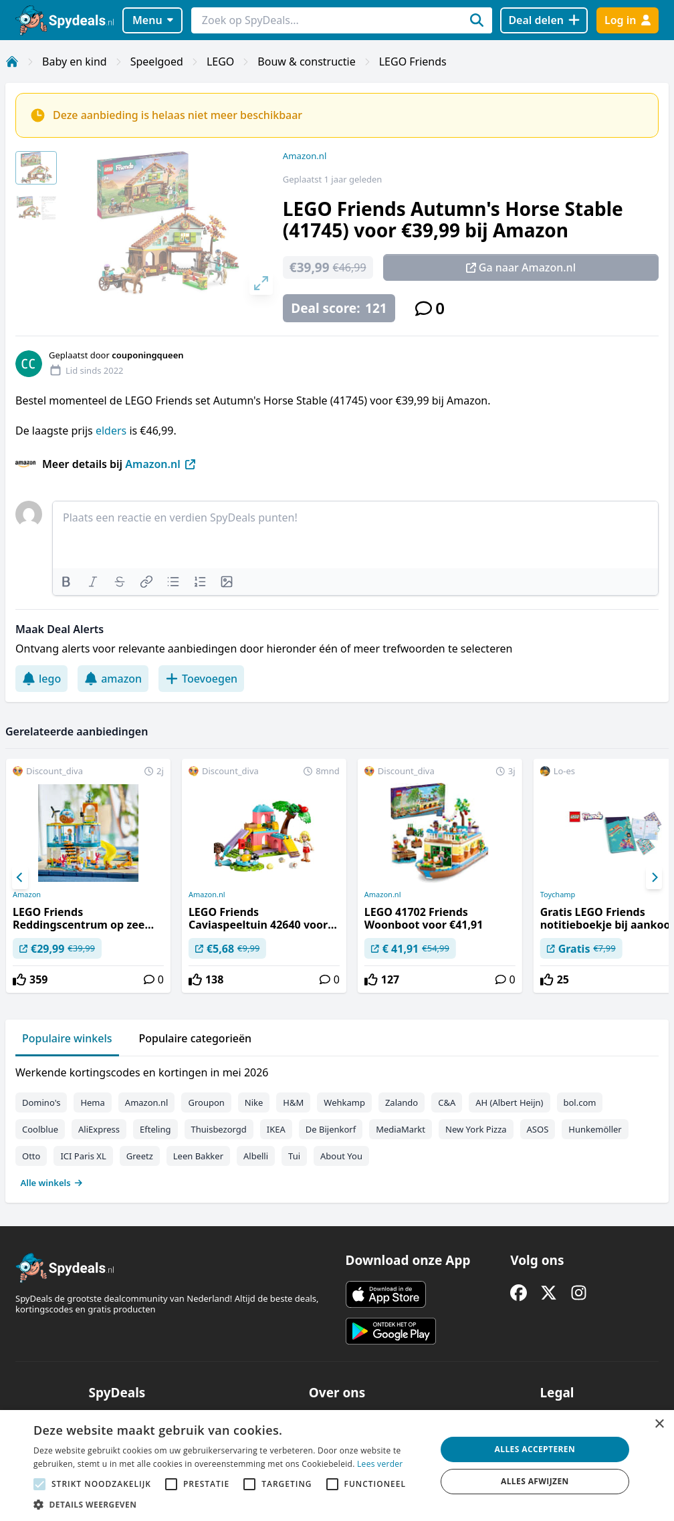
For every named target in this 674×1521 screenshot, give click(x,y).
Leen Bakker (198, 1156)
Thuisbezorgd (219, 1129)
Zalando (401, 1102)
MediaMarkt (400, 1129)
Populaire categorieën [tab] (195, 1038)
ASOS (538, 1129)
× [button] (659, 1424)
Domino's (41, 1102)
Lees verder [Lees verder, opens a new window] (380, 1464)
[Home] (12, 61)
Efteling (155, 1129)
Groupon (206, 1102)
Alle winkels (52, 1183)
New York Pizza (476, 1129)
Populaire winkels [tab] (67, 1038)
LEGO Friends (413, 61)
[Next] (654, 877)
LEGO (220, 61)
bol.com (580, 1102)
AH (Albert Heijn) (509, 1102)
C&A (446, 1102)
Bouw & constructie (306, 61)
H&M (293, 1102)
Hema (92, 1102)
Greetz (139, 1156)
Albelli (255, 1156)
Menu (152, 20)
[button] (228, 1504)
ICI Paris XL (83, 1156)
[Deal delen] (544, 20)
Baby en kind (74, 61)
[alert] (337, 1465)
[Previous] (20, 877)
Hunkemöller (594, 1129)
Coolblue (40, 1129)
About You (341, 1156)
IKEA (276, 1129)
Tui (294, 1156)
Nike (254, 1102)
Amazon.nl (305, 155)
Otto (31, 1156)
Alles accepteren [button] (535, 1449)
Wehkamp (344, 1102)
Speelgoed (156, 61)
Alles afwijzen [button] (535, 1481)
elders (112, 430)
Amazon (27, 894)
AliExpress (99, 1129)
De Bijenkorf (331, 1129)
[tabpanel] (337, 1124)
